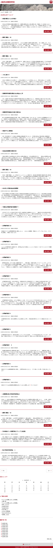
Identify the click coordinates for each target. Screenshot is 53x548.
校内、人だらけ (5, 504)
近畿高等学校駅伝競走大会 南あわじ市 (12, 93)
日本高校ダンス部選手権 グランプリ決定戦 (13, 431)
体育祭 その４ (5, 514)
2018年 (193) (5, 536)
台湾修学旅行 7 (6, 276)
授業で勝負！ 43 (6, 169)
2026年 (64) (4, 523)
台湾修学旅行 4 (6, 329)
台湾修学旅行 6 (6, 294)
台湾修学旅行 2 (6, 363)
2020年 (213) (5, 533)
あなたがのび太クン (6, 512)
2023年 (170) (5, 528)
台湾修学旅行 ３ (7, 345)
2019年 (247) (5, 534)
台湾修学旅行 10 (6, 225)
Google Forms (5, 506)
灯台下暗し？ (5, 509)
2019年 (6, 12)
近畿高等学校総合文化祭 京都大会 (11, 112)
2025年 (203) (5, 524)
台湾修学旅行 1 (6, 379)
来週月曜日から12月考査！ (9, 18)
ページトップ (27, 544)
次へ (49, 470)
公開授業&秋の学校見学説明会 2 (11, 394)
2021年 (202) (5, 531)
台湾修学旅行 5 (6, 313)
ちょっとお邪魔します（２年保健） (10, 499)
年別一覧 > (49, 538)
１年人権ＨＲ (6, 74)
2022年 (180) (5, 529)
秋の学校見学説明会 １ (9, 450)
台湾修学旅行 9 (6, 241)
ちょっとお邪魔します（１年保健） (10, 502)
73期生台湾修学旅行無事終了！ (10, 207)
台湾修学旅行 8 (6, 257)
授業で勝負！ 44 (6, 56)
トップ (2, 12)
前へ (4, 470)
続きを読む (47, 31)
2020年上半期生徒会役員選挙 (10, 188)
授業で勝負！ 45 (6, 37)
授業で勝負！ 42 (6, 412)
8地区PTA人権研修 (7, 131)
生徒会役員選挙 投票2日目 (9, 151)
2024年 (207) (5, 526)
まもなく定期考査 (6, 511)
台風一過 (4, 501)
